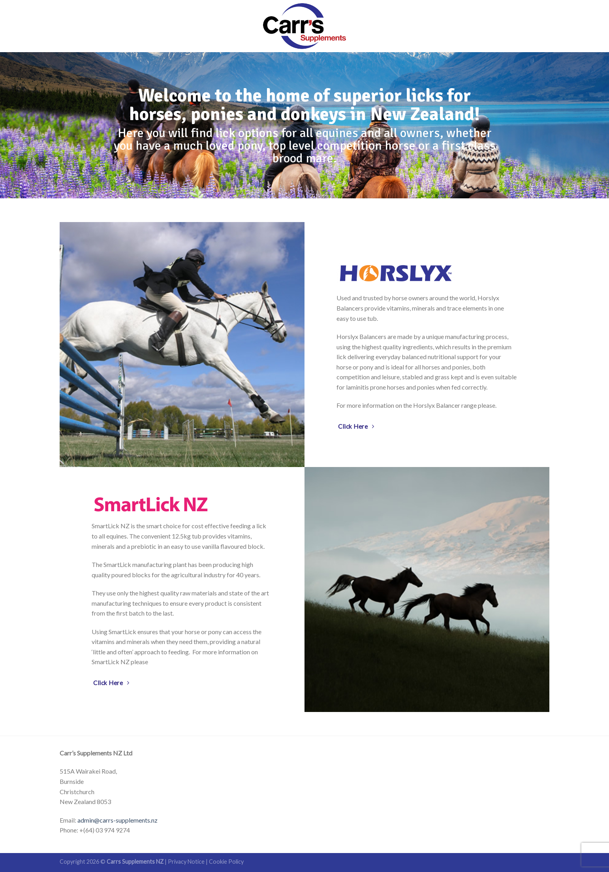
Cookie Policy (226, 861)
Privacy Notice (186, 861)
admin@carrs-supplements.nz (117, 820)
